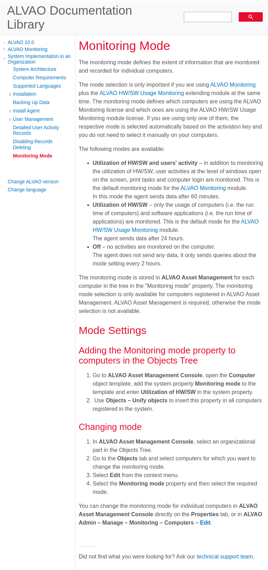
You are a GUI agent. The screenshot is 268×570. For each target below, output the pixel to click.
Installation (24, 94)
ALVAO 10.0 (21, 42)
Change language (27, 189)
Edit (205, 523)
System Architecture (35, 69)
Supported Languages (37, 86)
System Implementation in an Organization (39, 59)
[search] (205, 17)
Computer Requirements (39, 77)
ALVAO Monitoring (27, 49)
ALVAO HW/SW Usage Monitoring (141, 93)
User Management (33, 119)
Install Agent (26, 111)
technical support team (225, 557)
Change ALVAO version (33, 181)
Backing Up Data (31, 102)
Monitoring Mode (32, 156)
